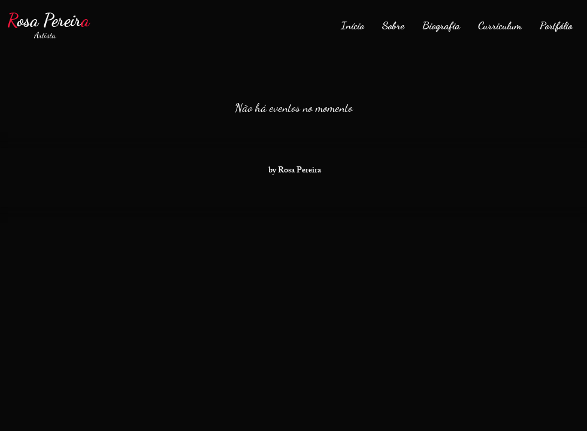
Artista (39, 34)
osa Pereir (48, 20)
